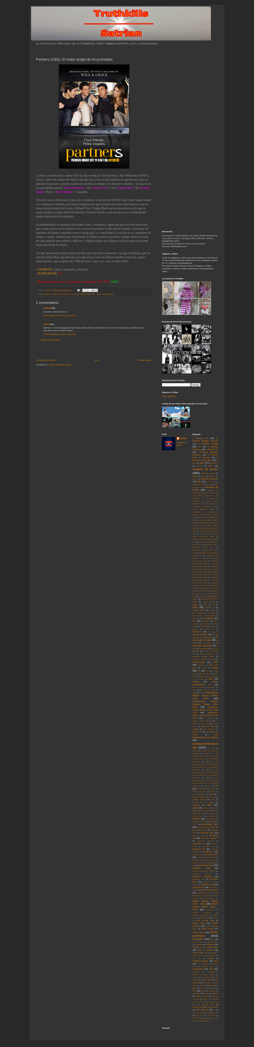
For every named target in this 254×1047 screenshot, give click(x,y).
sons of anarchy (205, 950)
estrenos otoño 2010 (207, 654)
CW (194, 621)
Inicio (96, 360)
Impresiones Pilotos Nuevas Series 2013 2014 (205, 695)
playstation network (199, 822)
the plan (203, 985)
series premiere (108, 294)
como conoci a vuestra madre (204, 615)
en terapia (214, 648)
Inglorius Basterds (199, 721)
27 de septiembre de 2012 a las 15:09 (59, 315)
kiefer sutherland (209, 729)
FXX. (207, 671)
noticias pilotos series (202, 811)
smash (201, 947)
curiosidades (208, 618)
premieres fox (199, 849)
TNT (194, 991)
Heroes (196, 682)
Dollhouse (197, 632)
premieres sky (198, 879)
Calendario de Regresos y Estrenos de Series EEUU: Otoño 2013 (205, 574)
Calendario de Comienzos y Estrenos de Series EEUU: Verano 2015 (205, 525)
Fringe (214, 668)
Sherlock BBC (198, 942)
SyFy (211, 969)
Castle (205, 604)
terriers (195, 977)
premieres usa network (208, 890)
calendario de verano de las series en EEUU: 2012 (205, 593)
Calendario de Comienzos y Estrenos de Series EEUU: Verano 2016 (205, 531)
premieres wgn (203, 893)
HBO (211, 679)
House (195, 690)
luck (197, 789)
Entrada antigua (144, 360)
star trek (212, 955)
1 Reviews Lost (201, 438)
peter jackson (210, 819)
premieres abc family (206, 827)
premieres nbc (205, 865)
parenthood (211, 816)
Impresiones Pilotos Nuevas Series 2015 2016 (205, 710)
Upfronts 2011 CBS (209, 999)
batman (195, 479)
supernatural (198, 969)
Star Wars (197, 958)
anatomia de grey (208, 473)
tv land (206, 993)
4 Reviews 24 (212, 449)
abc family (214, 463)
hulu (194, 693)
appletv (195, 476)
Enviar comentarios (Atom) (59, 365)
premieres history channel (206, 857)
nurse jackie (211, 813)
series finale (207, 929)
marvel (212, 791)
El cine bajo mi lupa (205, 639)
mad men (212, 789)
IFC (201, 693)
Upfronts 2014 (212, 1007)
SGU (212, 939)
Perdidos (196, 819)
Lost (216, 786)
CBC (213, 604)
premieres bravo (199, 835)
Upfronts (214, 993)
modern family (199, 800)
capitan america (208, 602)
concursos (196, 618)
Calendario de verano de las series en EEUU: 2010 (205, 585)
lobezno (207, 786)
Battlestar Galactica (209, 479)
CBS (59, 294)
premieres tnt (198, 887)
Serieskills (198, 939)
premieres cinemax (205, 841)
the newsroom (208, 983)
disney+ (195, 629)
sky (194, 947)
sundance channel (208, 966)
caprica (195, 604)
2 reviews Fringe (208, 443)
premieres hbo (211, 854)
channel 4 (209, 607)
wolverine (206, 1018)
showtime (210, 944)
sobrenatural (212, 947)
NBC (209, 805)
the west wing (205, 988)
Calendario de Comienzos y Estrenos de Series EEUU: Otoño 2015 (205, 520)
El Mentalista (207, 643)
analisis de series (50, 294)
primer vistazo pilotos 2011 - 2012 (205, 902)
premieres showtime (202, 876)
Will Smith (196, 1018)
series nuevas (199, 932)
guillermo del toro (205, 674)
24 (200, 447)
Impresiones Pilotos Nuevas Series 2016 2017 (205, 715)
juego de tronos (208, 726)
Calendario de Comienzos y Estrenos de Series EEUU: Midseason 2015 (205, 501)
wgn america (199, 1015)
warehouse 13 (212, 1013)
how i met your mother (208, 690)
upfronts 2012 (208, 1005)
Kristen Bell (197, 732)
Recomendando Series (201, 915)
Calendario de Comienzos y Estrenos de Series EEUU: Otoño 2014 (205, 514)
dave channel (204, 624)
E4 (210, 632)
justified (196, 729)
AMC (210, 466)
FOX (215, 662)
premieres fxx (197, 854)
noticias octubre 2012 (210, 808)
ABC (202, 463)
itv (211, 721)
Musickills (196, 805)
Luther (204, 789)
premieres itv (210, 860)
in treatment (209, 718)
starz (216, 961)
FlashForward (198, 662)
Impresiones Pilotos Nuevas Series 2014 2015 (205, 704)
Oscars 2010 (197, 816)
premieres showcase (202, 874)
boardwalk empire (199, 484)
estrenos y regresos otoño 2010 (204, 659)
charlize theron (199, 610)
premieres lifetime (199, 863)
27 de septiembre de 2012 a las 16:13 (59, 334)
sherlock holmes (212, 942)
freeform (201, 665)
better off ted (210, 482)
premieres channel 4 (209, 838)
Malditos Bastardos (200, 791)
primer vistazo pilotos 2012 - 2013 (87, 294)
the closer (208, 980)
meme (210, 794)
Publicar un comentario (50, 340)
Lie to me (211, 748)
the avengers (205, 977)
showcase (199, 945)
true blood (197, 993)
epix (197, 651)
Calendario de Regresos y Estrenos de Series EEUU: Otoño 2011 (205, 563)
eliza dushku (203, 648)
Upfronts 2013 (198, 1007)
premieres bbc (206, 833)
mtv (212, 800)
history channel (198, 687)
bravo (200, 487)
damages (205, 621)
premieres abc (210, 824)
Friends (204, 668)
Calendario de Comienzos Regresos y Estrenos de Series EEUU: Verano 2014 (205, 493)
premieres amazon (200, 830)
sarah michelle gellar (205, 921)
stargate (210, 958)
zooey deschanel (201, 1021)
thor (214, 988)
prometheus (210, 910)
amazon (199, 466)
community (211, 613)
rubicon (215, 918)
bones (210, 484)
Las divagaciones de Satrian (205, 736)
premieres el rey (208, 846)
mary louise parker (199, 794)
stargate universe (200, 961)
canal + (201, 596)
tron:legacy (212, 991)
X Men (215, 1018)
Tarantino (196, 972)
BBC (199, 481)
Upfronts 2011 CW (199, 1002)
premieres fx (208, 852)
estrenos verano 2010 (203, 657)
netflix (195, 808)
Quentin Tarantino (201, 912)
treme (203, 991)
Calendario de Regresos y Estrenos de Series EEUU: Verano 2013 (205, 580)
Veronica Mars (198, 1013)
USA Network (202, 1010)
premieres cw (199, 843)
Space (205, 953)
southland (196, 953)
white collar (211, 1015)
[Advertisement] (94, 350)
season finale (199, 923)
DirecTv (212, 626)
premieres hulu (198, 860)
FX (199, 671)
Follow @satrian (169, 396)
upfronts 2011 (202, 996)
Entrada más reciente (46, 360)
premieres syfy (207, 884)
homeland (211, 687)
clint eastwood (198, 613)
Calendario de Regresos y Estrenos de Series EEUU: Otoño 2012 (205, 569)
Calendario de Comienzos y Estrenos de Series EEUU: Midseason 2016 (205, 506)
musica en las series (203, 802)
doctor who (209, 629)
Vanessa (47, 308)
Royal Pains (205, 918)
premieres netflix (201, 868)
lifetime (195, 751)
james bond (205, 724)
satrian (46, 324)
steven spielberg (203, 964)
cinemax (212, 610)
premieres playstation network (204, 871)
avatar (204, 476)
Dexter (203, 626)
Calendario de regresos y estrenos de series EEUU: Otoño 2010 (205, 558)
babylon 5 (212, 476)
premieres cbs (67, 294)
